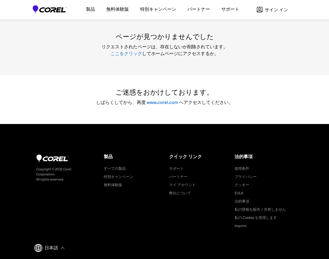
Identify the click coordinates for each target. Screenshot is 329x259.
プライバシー (246, 177)
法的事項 (242, 201)
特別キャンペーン (119, 177)
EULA (239, 193)
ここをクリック (126, 53)
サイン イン (272, 10)
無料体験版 (113, 185)
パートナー (179, 177)
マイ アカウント (183, 185)
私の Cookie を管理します (257, 218)
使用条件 (242, 169)
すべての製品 (115, 169)
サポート (177, 169)
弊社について (181, 193)
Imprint (241, 226)
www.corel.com (162, 102)
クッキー (242, 185)
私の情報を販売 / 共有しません (262, 210)
